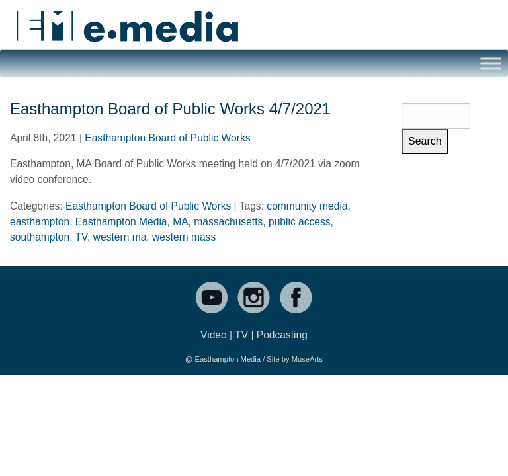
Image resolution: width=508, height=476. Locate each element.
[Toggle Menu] (490, 63)
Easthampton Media (121, 221)
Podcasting (282, 334)
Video (213, 334)
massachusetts (228, 221)
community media (307, 206)
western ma (120, 237)
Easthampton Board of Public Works (167, 137)
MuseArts (307, 359)
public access (300, 221)
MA (180, 221)
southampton (39, 237)
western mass (184, 237)
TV (81, 237)
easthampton (39, 221)
